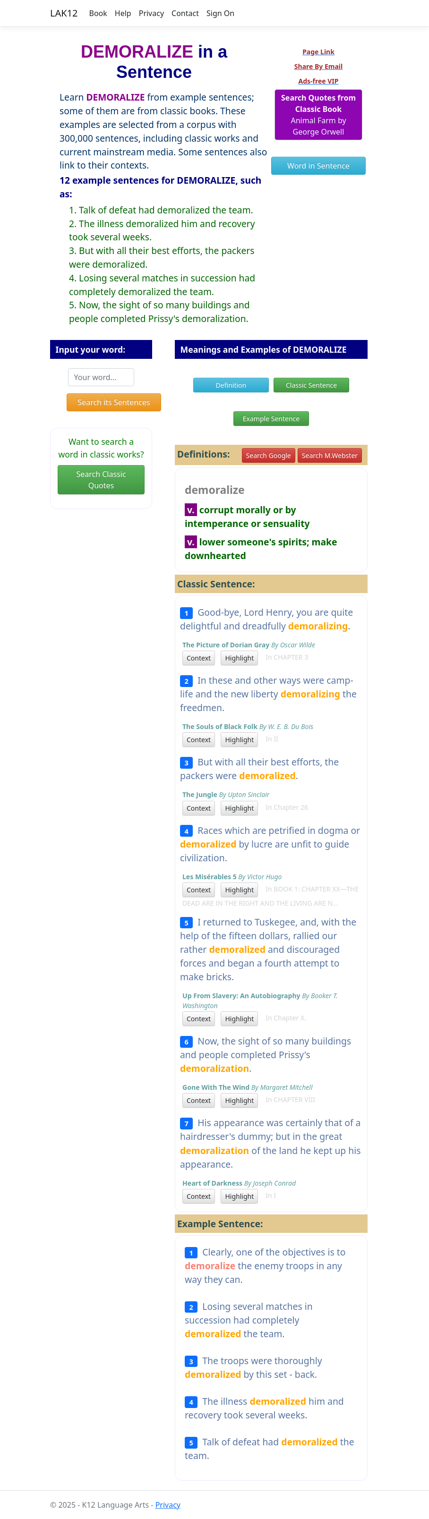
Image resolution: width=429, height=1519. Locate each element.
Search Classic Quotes (101, 480)
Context (199, 657)
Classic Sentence (311, 385)
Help (123, 13)
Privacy (151, 13)
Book (98, 13)
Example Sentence (271, 418)
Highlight (239, 657)
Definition (231, 385)
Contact (185, 13)
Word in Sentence (318, 166)
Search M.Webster (330, 455)
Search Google (268, 455)
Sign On (220, 13)
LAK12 (64, 13)
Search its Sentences (113, 402)
